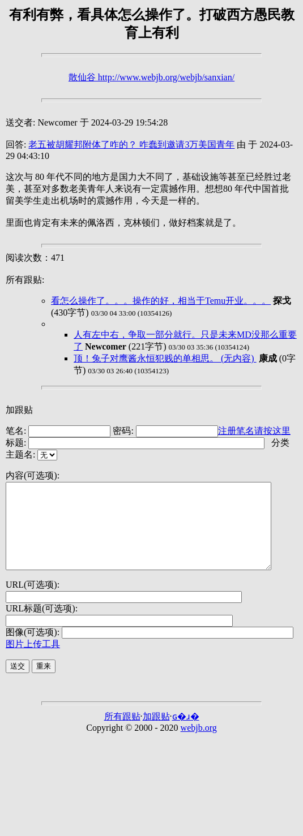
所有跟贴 (122, 733)
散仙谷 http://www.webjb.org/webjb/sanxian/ (151, 77)
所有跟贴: (25, 280)
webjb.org (199, 744)
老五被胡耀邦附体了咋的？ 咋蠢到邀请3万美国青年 (131, 144)
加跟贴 (19, 410)
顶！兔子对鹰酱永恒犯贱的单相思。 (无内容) (165, 358)
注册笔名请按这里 (254, 431)
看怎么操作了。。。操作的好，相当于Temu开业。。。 (161, 300)
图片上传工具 (33, 661)
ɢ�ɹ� (185, 733)
